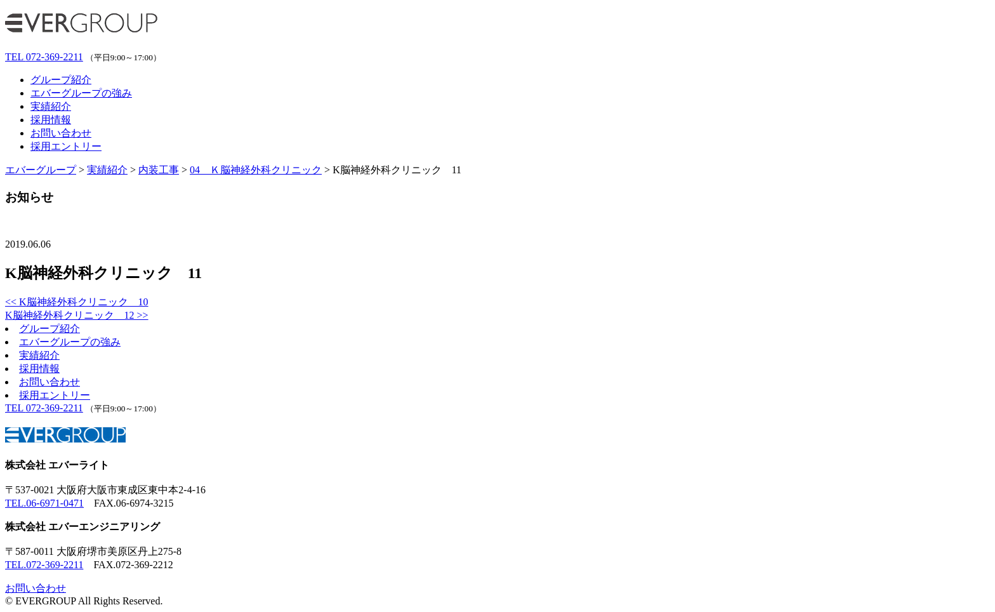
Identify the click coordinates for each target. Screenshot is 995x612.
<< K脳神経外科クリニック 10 (76, 301)
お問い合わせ (60, 133)
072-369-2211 (44, 56)
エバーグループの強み (81, 93)
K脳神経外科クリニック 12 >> (76, 315)
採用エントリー (66, 146)
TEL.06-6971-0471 (44, 503)
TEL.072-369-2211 (44, 564)
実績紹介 (50, 106)
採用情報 (50, 119)
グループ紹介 (60, 79)
